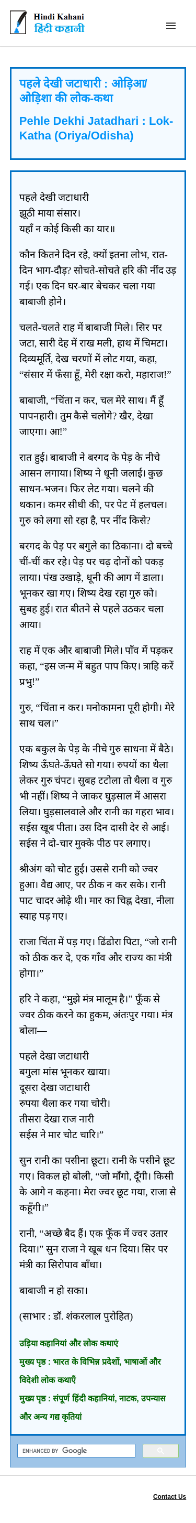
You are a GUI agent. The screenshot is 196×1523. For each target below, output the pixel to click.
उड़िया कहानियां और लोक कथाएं (68, 1343)
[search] (75, 1451)
